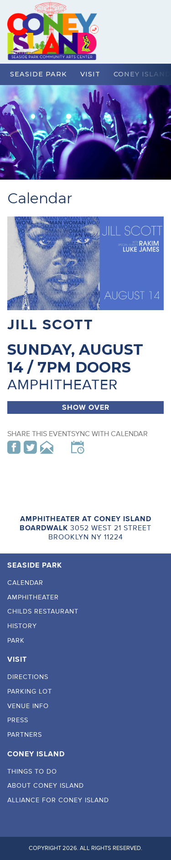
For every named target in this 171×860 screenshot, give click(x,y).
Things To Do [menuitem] (32, 771)
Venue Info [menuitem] (28, 706)
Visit (90, 74)
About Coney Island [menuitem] (45, 786)
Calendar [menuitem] (25, 583)
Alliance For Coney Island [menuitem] (58, 800)
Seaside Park (38, 74)
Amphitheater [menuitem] (33, 597)
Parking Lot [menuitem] (29, 691)
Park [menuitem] (16, 640)
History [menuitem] (22, 626)
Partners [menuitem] (24, 735)
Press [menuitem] (17, 720)
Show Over (85, 407)
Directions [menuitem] (27, 677)
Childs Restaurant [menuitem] (42, 611)
